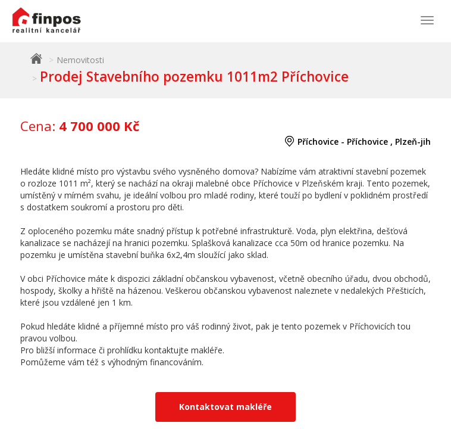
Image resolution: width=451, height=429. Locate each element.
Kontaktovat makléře (225, 406)
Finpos (36, 58)
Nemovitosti (80, 60)
